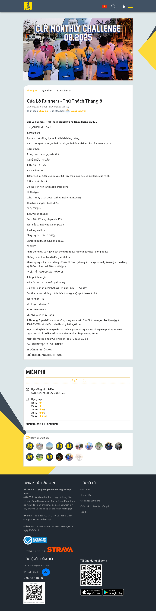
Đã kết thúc (78, 381)
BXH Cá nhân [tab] (64, 91)
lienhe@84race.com (39, 566)
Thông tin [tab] (32, 91)
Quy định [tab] (47, 91)
